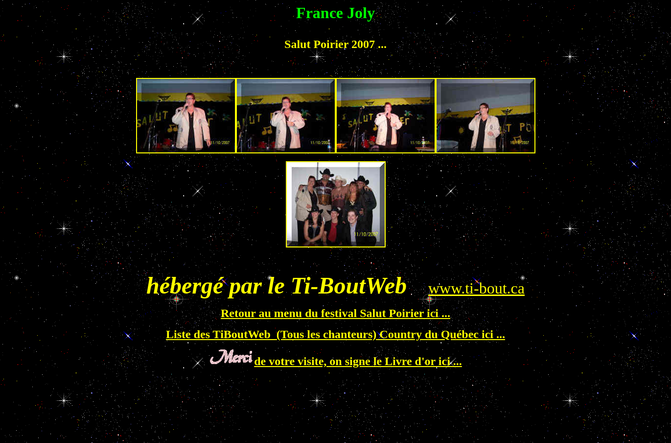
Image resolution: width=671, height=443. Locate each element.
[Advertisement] (182, 66)
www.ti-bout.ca (476, 288)
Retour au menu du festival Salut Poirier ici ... (335, 313)
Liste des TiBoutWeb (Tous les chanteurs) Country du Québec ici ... (335, 334)
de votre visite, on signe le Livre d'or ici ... (358, 361)
